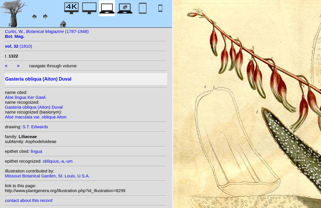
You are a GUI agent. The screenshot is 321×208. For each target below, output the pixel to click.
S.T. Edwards (35, 126)
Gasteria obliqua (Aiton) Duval (34, 107)
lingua (36, 151)
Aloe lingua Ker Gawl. (25, 97)
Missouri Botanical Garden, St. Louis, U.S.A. (47, 175)
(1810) (18, 46)
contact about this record (28, 200)
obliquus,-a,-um (57, 161)
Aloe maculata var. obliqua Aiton (35, 116)
